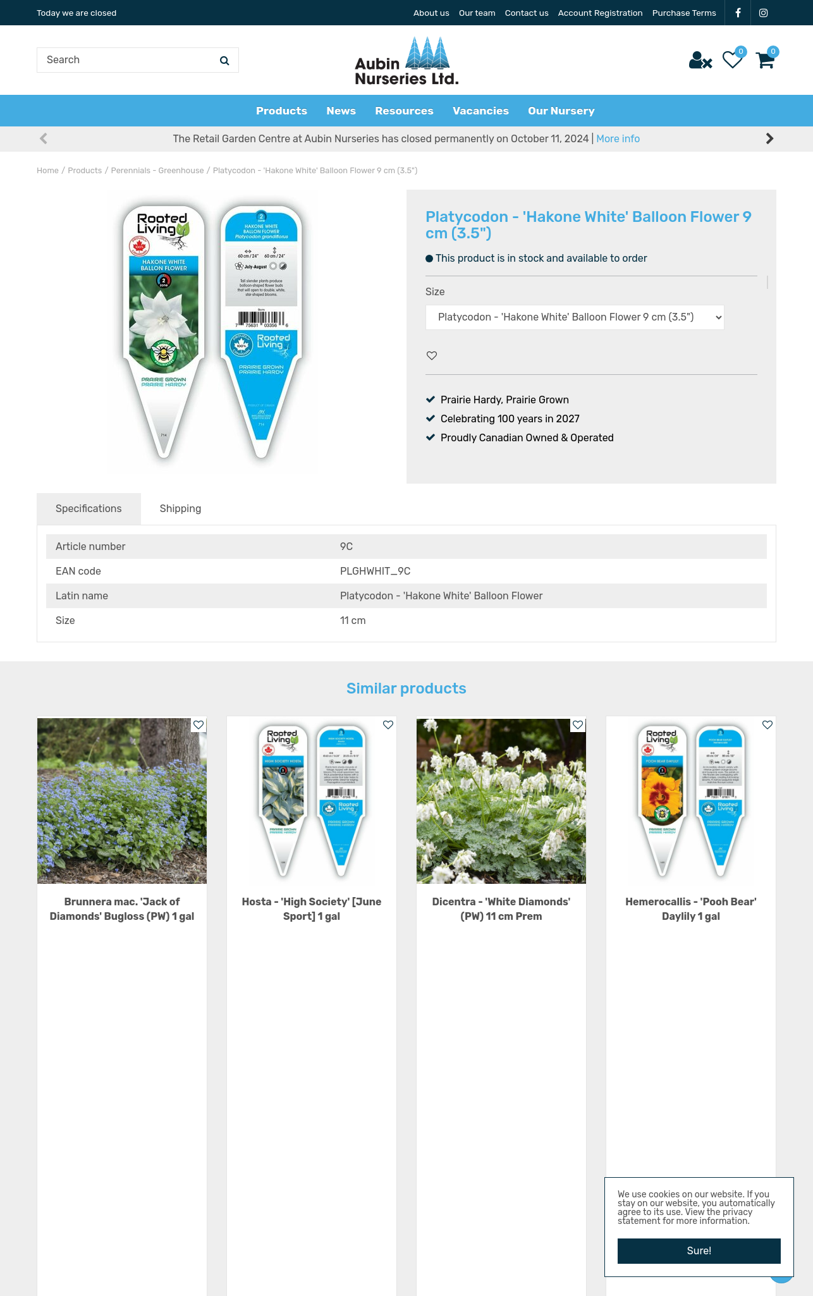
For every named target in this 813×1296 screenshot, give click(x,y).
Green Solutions (379, 1273)
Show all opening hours (281, 1200)
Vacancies (630, 1088)
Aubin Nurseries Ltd (477, 1087)
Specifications (89, 509)
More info (618, 139)
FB (737, 12)
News (619, 1126)
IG (763, 12)
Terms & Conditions (651, 1144)
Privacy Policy (638, 1163)
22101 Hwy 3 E (464, 1131)
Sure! (699, 1251)
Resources (630, 1107)
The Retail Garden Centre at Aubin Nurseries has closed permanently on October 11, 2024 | (406, 139)
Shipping (181, 509)
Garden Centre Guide (454, 1273)
